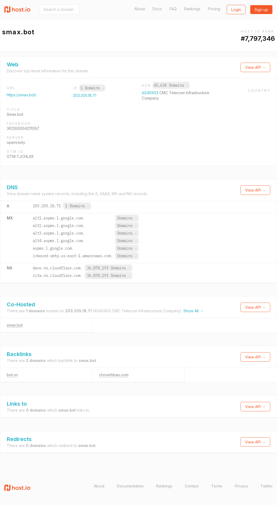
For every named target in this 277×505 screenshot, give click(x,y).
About (139, 8)
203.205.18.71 (84, 95)
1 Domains (92, 88)
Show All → (193, 311)
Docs (157, 8)
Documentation (130, 486)
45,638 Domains (171, 85)
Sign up (261, 9)
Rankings (192, 8)
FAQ (173, 8)
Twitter (266, 486)
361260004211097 (23, 128)
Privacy (241, 486)
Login (236, 9)
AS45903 (150, 92)
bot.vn (12, 374)
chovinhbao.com (113, 374)
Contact (192, 486)
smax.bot (15, 325)
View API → (255, 67)
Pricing (214, 8)
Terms (216, 486)
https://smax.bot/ (21, 95)
